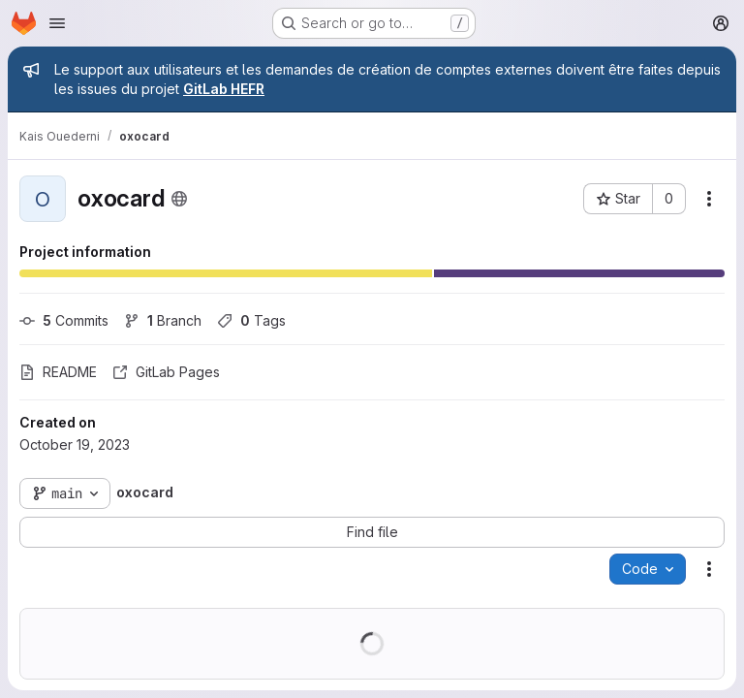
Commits (63, 320)
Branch (163, 320)
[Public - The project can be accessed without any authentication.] (179, 198)
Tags (251, 320)
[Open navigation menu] (57, 23)
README (58, 372)
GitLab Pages (166, 372)
